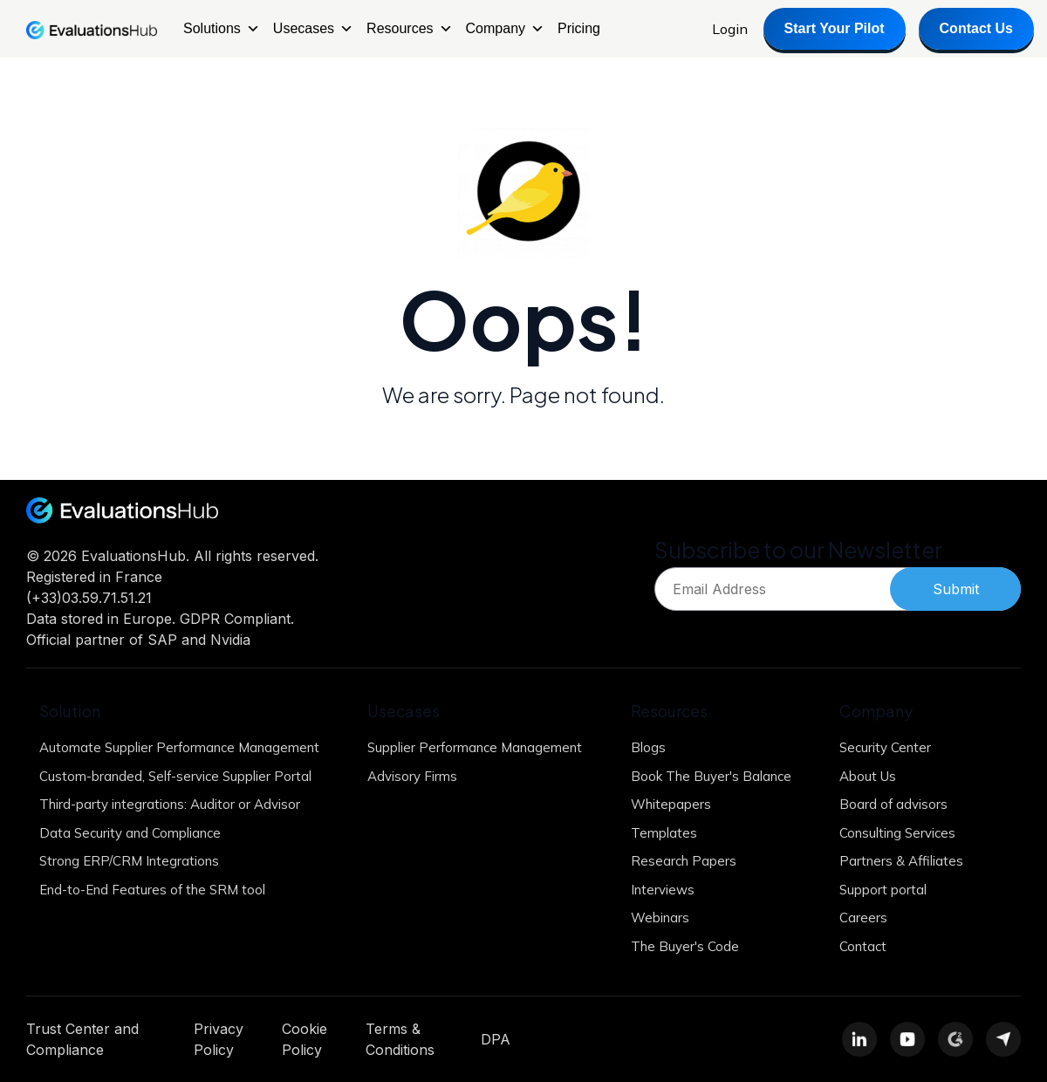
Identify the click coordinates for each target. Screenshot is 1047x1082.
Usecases (313, 28)
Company (505, 28)
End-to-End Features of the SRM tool (152, 889)
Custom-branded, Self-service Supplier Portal (175, 776)
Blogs (648, 747)
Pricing (579, 28)
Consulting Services (897, 833)
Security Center (885, 747)
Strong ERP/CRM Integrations (129, 861)
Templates (664, 833)
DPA (495, 1039)
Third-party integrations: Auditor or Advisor (169, 804)
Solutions (221, 28)
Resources (409, 28)
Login (730, 29)
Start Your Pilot (834, 28)
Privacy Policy (218, 1039)
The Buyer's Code (685, 946)
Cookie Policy (304, 1039)
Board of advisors (893, 804)
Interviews (663, 889)
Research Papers (683, 861)
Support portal (883, 889)
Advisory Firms (412, 776)
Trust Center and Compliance (82, 1039)
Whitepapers (671, 804)
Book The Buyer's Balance (711, 776)
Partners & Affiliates (901, 861)
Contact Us (976, 28)
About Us (867, 776)
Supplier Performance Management (474, 747)
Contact (862, 946)
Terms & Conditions (400, 1039)
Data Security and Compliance (130, 833)
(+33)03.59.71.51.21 (89, 597)
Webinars (660, 917)
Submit (956, 589)
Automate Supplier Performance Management (179, 747)
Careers (863, 917)
